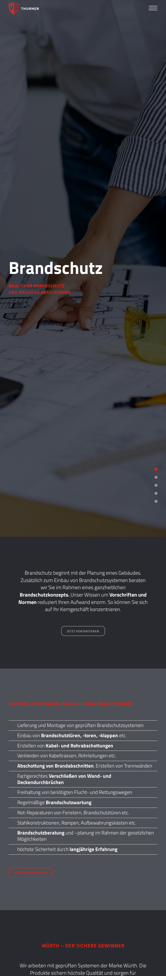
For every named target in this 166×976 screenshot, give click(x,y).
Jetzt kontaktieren (83, 631)
